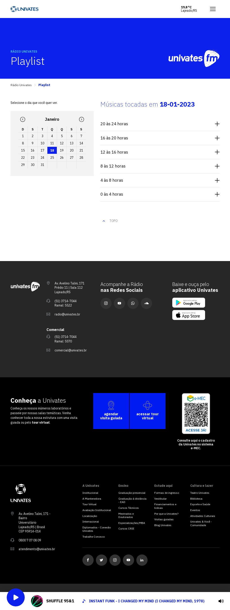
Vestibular (160, 498)
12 (62, 143)
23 (32, 158)
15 (23, 150)
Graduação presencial (131, 492)
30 (32, 165)
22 (23, 158)
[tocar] (221, 601)
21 (81, 150)
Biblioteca (196, 498)
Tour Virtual (89, 504)
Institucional (90, 492)
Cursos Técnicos (128, 507)
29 (23, 165)
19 (62, 150)
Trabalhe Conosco (93, 536)
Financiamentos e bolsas (165, 506)
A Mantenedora (91, 498)
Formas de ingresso (166, 492)
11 (52, 143)
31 (42, 165)
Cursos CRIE (126, 528)
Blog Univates (162, 525)
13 (71, 143)
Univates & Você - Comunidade (201, 523)
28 (81, 158)
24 (42, 158)
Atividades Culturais (202, 516)
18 (52, 150)
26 (62, 158)
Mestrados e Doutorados (126, 515)
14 (81, 143)
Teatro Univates (199, 492)
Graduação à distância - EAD (132, 500)
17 (42, 150)
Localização (89, 516)
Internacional (90, 521)
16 (32, 150)
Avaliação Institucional (96, 510)
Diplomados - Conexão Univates (96, 529)
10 (42, 143)
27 (71, 158)
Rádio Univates (21, 85)
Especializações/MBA (131, 523)
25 (52, 158)
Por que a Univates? (166, 513)
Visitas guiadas (164, 519)
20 (71, 150)
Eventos (195, 510)
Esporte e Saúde (200, 504)
